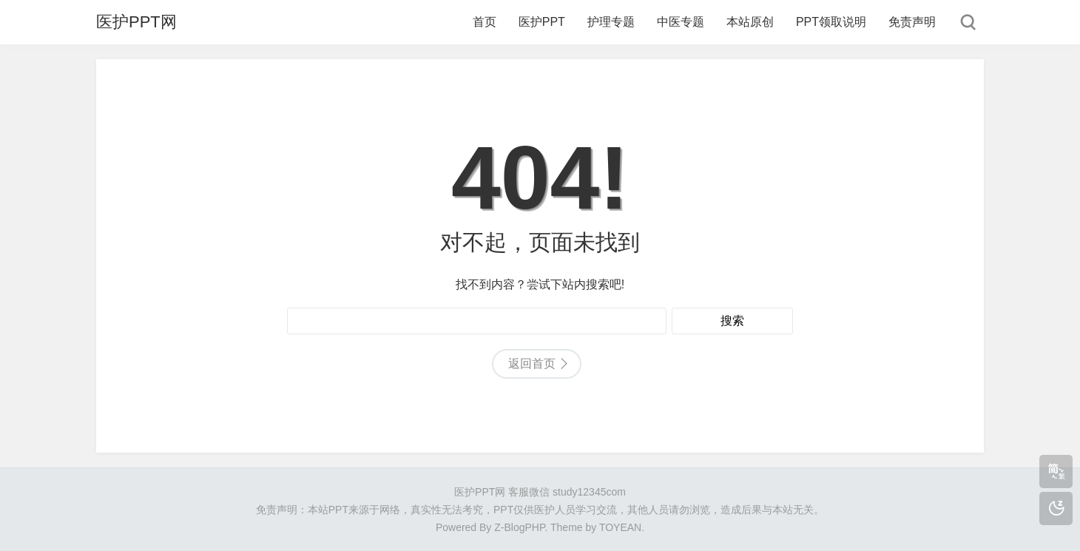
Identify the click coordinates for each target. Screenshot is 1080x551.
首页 (484, 22)
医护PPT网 (136, 22)
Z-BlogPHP (519, 527)
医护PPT (542, 22)
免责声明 (912, 22)
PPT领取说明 (831, 22)
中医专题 (680, 22)
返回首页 (532, 363)
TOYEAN (620, 527)
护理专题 (611, 22)
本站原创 (750, 22)
